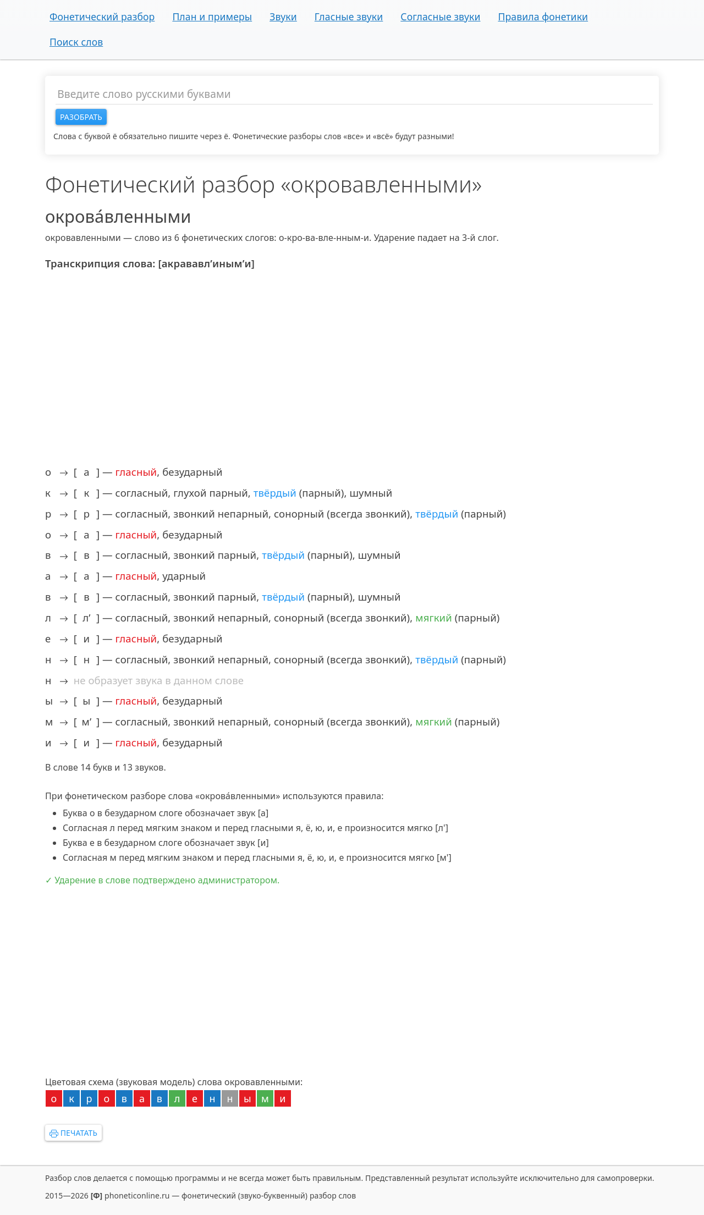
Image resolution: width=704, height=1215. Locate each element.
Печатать (73, 1133)
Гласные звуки (349, 16)
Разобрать (81, 117)
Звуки (283, 16)
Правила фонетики (543, 16)
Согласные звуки (440, 16)
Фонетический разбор (102, 16)
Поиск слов (76, 41)
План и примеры (212, 16)
